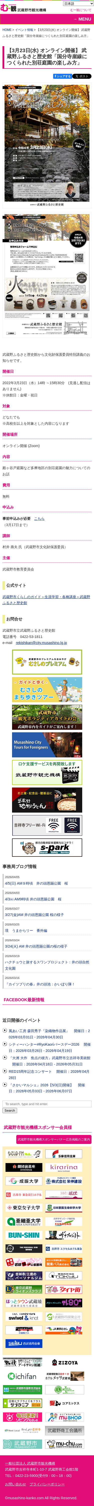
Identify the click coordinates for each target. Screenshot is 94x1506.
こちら (39, 519)
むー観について (80, 10)
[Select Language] (78, 3)
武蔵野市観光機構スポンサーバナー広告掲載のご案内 (54, 1139)
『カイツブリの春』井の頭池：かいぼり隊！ (40, 984)
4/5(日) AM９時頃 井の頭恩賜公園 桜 (36, 883)
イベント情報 (24, 30)
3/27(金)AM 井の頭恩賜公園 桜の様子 (34, 915)
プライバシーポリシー (47, 1484)
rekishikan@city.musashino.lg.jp (41, 643)
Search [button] (10, 1110)
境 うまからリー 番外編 (26, 930)
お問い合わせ (15, 1484)
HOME (7, 30)
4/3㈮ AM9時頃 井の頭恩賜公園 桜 (33, 899)
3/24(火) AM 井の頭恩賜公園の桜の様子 (36, 946)
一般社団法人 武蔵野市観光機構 (30, 1463)
